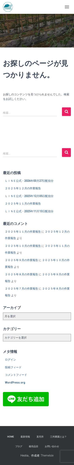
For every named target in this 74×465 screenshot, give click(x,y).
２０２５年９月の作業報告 (21, 260)
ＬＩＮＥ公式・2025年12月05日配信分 (29, 196)
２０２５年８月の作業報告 (21, 274)
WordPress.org (15, 382)
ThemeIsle (47, 455)
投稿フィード (13, 367)
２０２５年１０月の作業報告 (23, 245)
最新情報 (25, 436)
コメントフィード (16, 374)
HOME (10, 436)
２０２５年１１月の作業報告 (23, 203)
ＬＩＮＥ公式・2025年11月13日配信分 (29, 211)
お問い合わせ (52, 446)
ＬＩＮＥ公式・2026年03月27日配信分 (29, 180)
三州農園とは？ (58, 436)
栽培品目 (33, 446)
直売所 (40, 436)
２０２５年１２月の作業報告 (23, 188)
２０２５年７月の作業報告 (21, 288)
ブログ (18, 446)
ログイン (10, 359)
